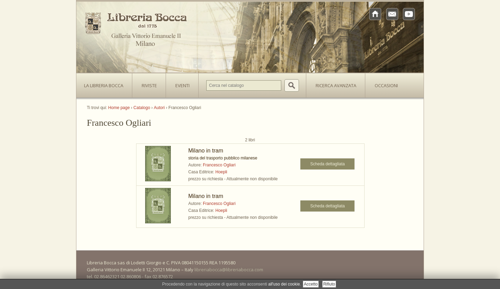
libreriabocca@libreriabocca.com (228, 269)
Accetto (311, 284)
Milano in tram (205, 151)
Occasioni (386, 85)
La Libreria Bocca (106, 83)
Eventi (182, 85)
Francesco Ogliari (219, 165)
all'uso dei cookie (284, 284)
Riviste (147, 83)
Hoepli (221, 172)
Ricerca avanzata (336, 85)
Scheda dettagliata (327, 164)
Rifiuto (329, 284)
